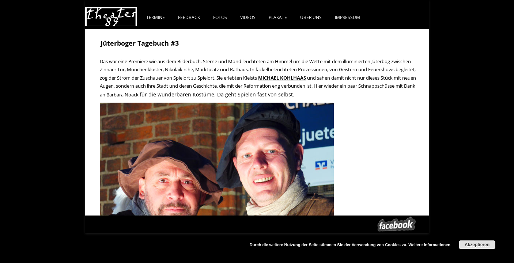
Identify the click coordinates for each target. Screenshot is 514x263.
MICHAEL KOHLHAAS (282, 78)
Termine (155, 17)
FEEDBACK (189, 17)
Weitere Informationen (429, 245)
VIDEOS (248, 17)
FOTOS (220, 17)
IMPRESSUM (347, 17)
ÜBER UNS (311, 17)
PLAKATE (278, 17)
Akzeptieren (477, 244)
